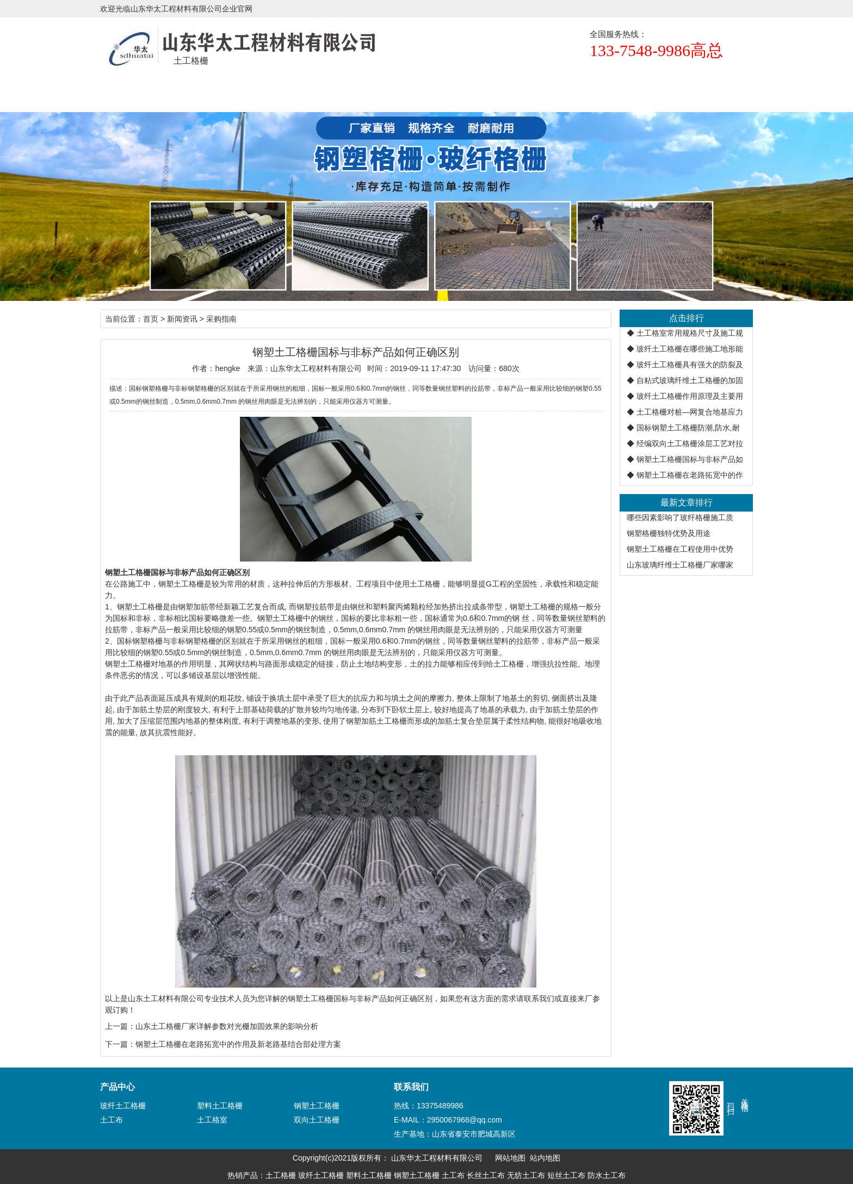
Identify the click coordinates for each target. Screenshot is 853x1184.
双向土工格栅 (316, 1119)
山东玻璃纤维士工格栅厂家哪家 (680, 564)
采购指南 (221, 318)
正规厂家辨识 (459, 90)
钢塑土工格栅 (181, 583)
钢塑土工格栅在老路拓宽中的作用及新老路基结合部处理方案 (238, 1044)
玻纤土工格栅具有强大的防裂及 (689, 364)
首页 (132, 90)
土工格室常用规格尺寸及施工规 (689, 333)
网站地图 (510, 1158)
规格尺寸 (328, 90)
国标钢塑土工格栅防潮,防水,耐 (688, 427)
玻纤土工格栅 (123, 1105)
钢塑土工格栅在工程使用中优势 (680, 549)
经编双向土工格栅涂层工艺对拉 (689, 443)
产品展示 (263, 90)
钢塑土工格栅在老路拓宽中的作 (689, 475)
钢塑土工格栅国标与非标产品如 (689, 459)
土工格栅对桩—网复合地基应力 (689, 412)
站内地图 (545, 1158)
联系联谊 (589, 90)
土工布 (111, 1119)
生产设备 (524, 90)
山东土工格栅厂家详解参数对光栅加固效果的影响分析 (226, 1026)
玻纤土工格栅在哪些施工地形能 (689, 348)
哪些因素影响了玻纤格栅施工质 (680, 517)
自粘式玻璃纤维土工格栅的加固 (689, 380)
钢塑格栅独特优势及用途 (668, 533)
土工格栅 (198, 90)
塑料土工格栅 (220, 1105)
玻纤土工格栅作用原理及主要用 (689, 396)
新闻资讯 (393, 90)
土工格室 (212, 1119)
